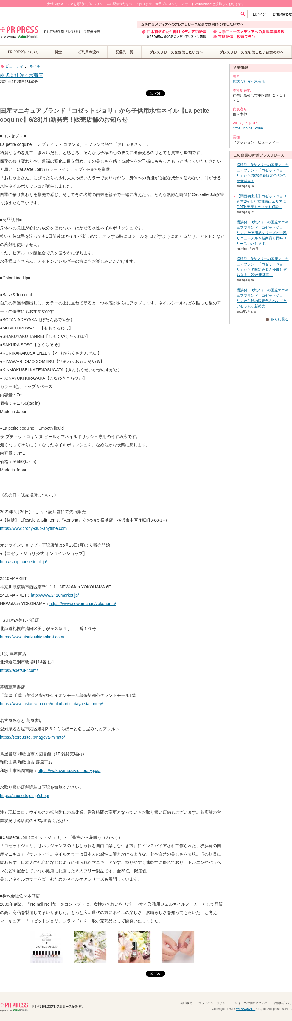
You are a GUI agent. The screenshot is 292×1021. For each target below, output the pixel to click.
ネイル (34, 66)
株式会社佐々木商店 (21, 75)
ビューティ (14, 66)
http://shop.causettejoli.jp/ (23, 561)
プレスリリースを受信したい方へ (176, 52)
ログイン (260, 14)
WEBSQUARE (245, 1009)
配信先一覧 (125, 52)
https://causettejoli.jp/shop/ (24, 795)
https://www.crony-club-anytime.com (33, 528)
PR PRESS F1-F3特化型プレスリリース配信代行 (41, 1006)
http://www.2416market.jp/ (55, 595)
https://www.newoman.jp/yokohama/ (82, 603)
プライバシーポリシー (213, 1003)
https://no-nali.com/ (248, 128)
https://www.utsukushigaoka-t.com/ (32, 637)
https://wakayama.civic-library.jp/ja (69, 770)
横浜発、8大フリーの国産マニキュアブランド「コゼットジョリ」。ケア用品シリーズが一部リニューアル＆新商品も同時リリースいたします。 (263, 233)
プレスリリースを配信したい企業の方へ (251, 52)
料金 (58, 52)
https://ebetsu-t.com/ (19, 670)
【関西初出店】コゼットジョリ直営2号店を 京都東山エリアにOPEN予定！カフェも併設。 (262, 201)
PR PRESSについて (23, 52)
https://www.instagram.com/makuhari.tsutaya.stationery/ (51, 703)
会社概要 (186, 1003)
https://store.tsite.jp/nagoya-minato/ (32, 737)
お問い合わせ (280, 14)
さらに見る (280, 319)
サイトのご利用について (251, 1003)
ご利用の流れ (89, 52)
